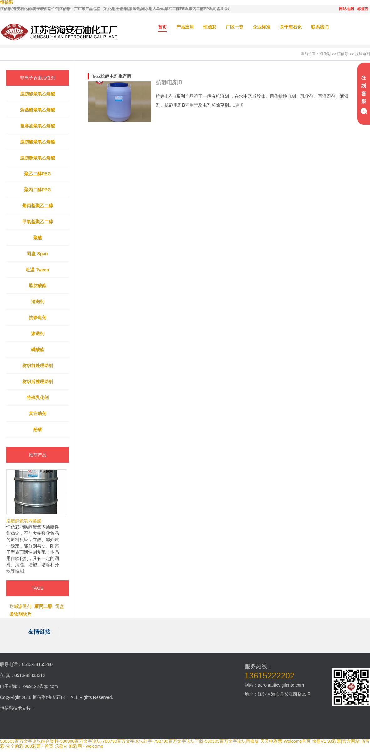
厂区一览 (234, 26)
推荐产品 (37, 454)
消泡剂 (37, 301)
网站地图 (346, 9)
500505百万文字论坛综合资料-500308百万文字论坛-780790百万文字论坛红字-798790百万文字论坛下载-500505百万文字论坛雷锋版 (129, 741)
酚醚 (37, 429)
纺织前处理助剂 (37, 365)
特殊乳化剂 (38, 397)
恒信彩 (209, 26)
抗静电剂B (169, 82)
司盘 (59, 606)
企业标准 (261, 26)
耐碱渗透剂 (20, 606)
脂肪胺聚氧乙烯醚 (37, 157)
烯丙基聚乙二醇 (37, 205)
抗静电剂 (362, 54)
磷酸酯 (37, 349)
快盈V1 (319, 741)
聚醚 (37, 237)
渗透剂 (37, 333)
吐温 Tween (37, 269)
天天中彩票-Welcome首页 (285, 741)
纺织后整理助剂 (37, 381)
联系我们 (320, 26)
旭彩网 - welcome (86, 746)
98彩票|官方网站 (343, 741)
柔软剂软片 (20, 614)
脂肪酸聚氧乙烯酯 (37, 141)
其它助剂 (37, 413)
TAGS (37, 588)
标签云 (362, 9)
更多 (239, 105)
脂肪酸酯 (37, 285)
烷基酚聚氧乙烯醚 (37, 109)
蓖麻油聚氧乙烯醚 (37, 125)
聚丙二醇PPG (37, 189)
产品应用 (185, 26)
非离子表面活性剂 (37, 77)
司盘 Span (37, 253)
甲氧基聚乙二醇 (37, 221)
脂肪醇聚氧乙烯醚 (37, 93)
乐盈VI (61, 746)
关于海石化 (291, 26)
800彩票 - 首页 (39, 746)
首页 (162, 26)
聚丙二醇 (43, 606)
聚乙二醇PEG (37, 173)
